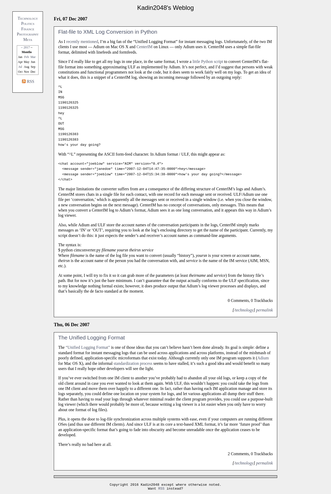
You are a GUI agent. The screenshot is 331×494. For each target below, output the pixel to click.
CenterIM (145, 47)
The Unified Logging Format (91, 337)
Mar (33, 57)
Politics (27, 23)
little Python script (207, 61)
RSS (30, 81)
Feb (26, 57)
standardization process (133, 363)
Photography (28, 34)
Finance (27, 29)
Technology (28, 18)
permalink (264, 310)
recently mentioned (82, 41)
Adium (263, 358)
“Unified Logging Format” (88, 347)
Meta (27, 39)
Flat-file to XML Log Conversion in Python (107, 32)
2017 (27, 47)
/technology (243, 310)
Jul (20, 67)
